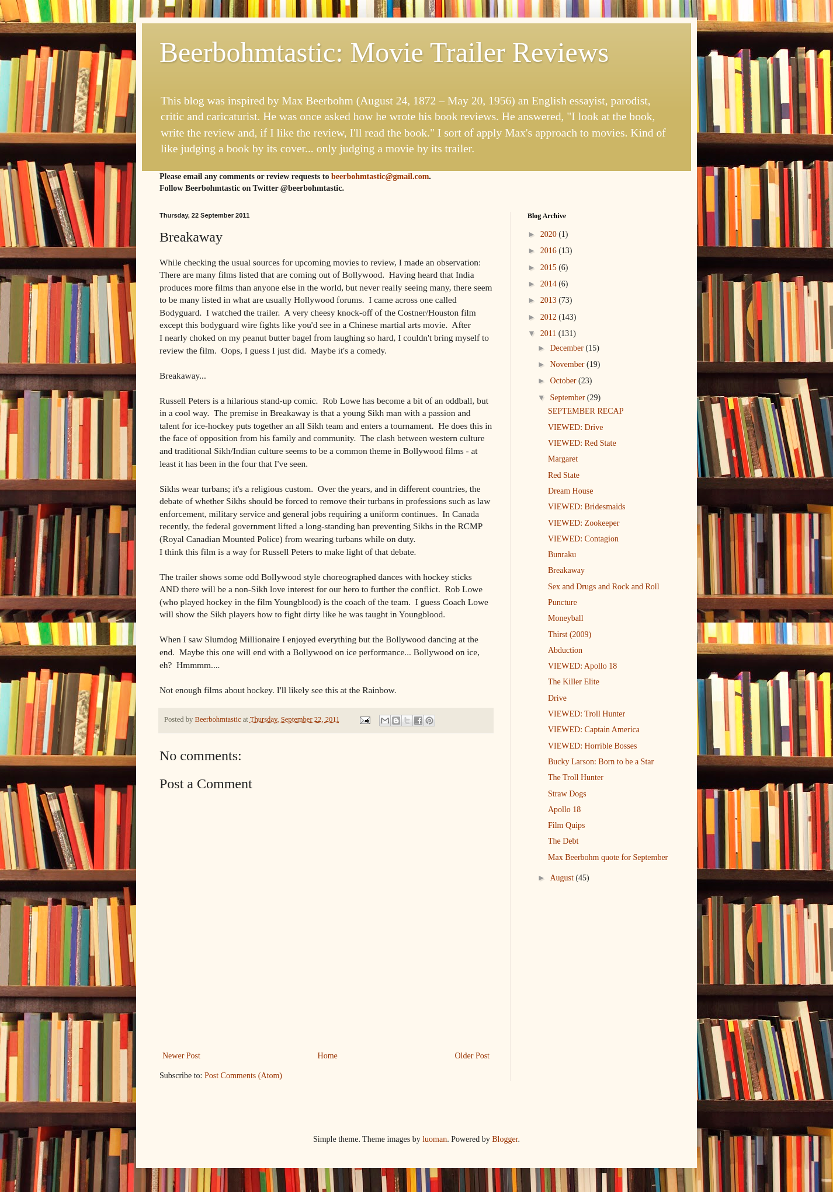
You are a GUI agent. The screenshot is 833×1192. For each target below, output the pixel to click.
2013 (549, 300)
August (562, 877)
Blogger (505, 1139)
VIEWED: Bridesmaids (587, 506)
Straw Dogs (567, 793)
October (564, 380)
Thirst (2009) (569, 634)
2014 (549, 283)
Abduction (565, 650)
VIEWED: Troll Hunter (586, 713)
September (568, 397)
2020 (549, 234)
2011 (549, 333)
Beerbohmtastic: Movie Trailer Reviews (384, 52)
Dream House (570, 491)
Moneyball (566, 618)
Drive (557, 698)
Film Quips (566, 825)
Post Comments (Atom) (243, 1075)
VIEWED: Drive (575, 427)
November (568, 364)
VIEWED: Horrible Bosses (592, 746)
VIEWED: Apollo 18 (582, 666)
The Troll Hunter (575, 777)
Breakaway (566, 570)
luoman (434, 1139)
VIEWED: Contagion (583, 538)
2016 (549, 250)
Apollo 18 (564, 809)
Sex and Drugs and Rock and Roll (604, 586)
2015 (549, 267)
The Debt (563, 841)
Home (328, 1055)
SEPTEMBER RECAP (586, 411)
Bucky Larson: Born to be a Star (601, 761)
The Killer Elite (573, 681)
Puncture (562, 602)
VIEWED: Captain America (594, 729)
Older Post (472, 1055)
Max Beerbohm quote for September (608, 857)
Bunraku (562, 554)
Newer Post (181, 1055)
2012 (549, 317)
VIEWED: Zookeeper (583, 523)
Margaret (563, 459)
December (567, 348)
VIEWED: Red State (582, 443)
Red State (563, 475)
